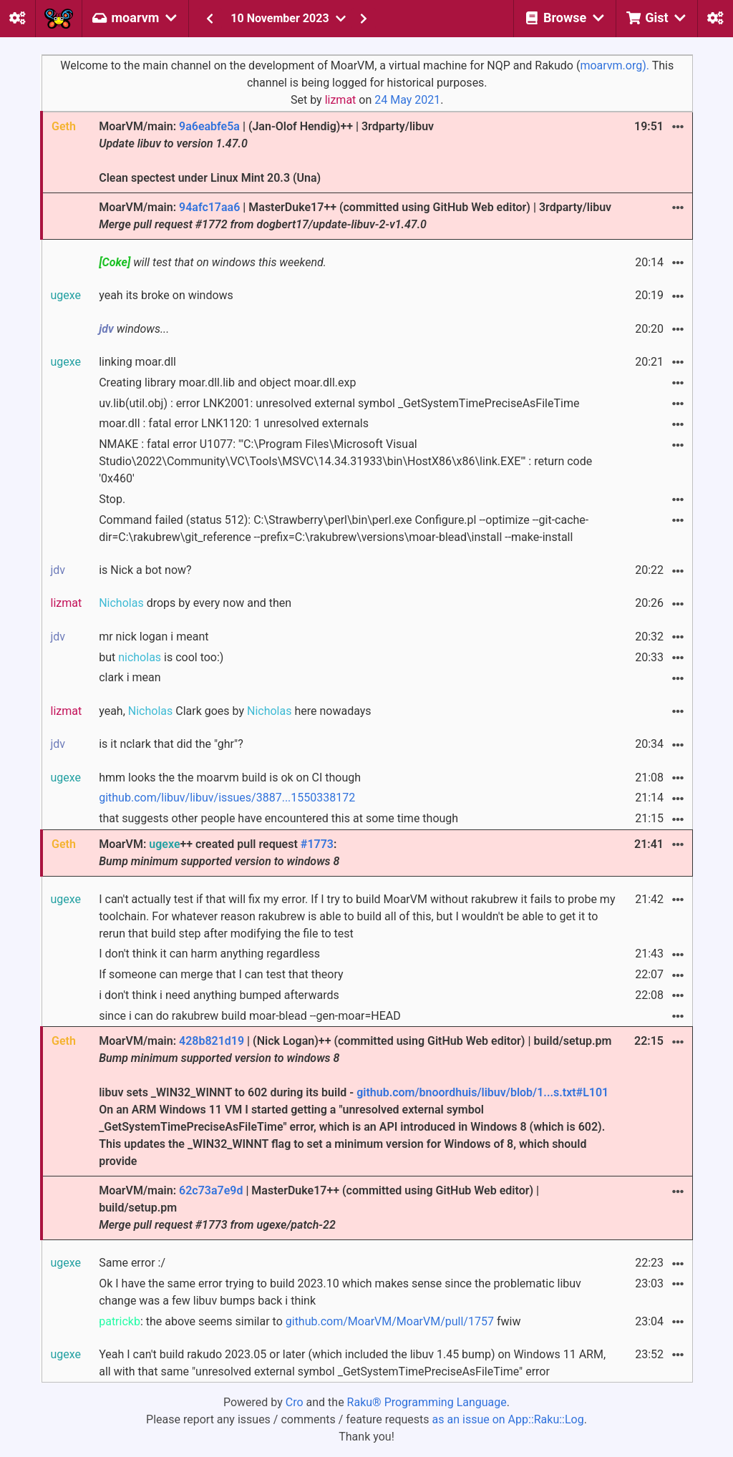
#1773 (317, 844)
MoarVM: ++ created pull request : (219, 852)
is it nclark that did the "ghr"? (171, 744)
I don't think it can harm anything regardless (209, 953)
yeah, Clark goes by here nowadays (235, 711)
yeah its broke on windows (166, 295)
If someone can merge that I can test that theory (221, 974)
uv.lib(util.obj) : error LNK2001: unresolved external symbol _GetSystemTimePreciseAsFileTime (339, 403)
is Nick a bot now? (145, 570)
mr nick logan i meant (153, 636)
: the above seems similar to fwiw (309, 1321)
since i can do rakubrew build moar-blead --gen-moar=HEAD (250, 1016)
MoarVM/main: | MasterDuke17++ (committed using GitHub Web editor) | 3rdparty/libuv (355, 215)
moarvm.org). (614, 65)
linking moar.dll (137, 362)
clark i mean (129, 677)
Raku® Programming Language (427, 1402)
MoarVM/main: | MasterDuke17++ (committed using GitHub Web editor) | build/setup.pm (319, 1208)
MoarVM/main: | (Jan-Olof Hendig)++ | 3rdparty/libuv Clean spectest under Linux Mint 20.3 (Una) (266, 152)
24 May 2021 (407, 100)
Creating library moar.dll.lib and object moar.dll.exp (227, 382)
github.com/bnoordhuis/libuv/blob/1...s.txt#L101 (482, 1092)
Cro (295, 1402)
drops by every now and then (195, 603)
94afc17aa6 (209, 207)
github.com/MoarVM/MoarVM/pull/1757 (390, 1321)
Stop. (112, 499)
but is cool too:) (161, 657)
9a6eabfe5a (209, 126)
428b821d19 (211, 1041)
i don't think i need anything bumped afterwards (219, 995)
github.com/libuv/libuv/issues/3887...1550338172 (227, 797)
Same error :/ (132, 1263)
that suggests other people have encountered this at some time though (278, 818)
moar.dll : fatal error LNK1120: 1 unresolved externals (234, 423)
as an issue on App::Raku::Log (508, 1419)
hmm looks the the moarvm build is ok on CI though (230, 777)
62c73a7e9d (211, 1190)
